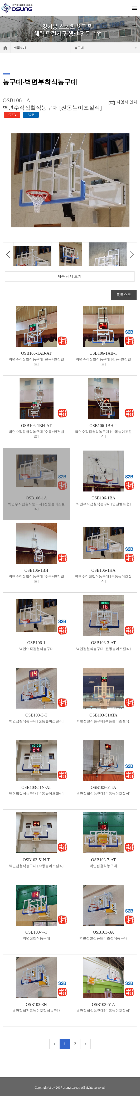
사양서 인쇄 (127, 102)
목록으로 (123, 295)
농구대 (106, 48)
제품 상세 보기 (69, 276)
